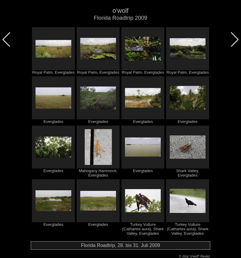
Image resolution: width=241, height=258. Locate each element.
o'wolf (120, 10)
